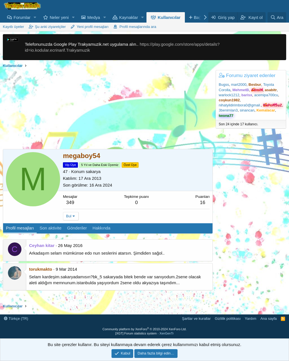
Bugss (224, 84)
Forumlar (22, 17)
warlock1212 (229, 95)
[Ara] (277, 17)
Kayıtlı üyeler (13, 27)
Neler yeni (59, 17)
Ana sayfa (268, 318)
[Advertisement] (106, 109)
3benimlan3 (228, 110)
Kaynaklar (128, 17)
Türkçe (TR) (16, 318)
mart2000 (238, 84)
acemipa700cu (266, 95)
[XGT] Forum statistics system (144, 333)
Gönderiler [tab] (77, 228)
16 (202, 202)
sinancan (247, 110)
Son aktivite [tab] (51, 228)
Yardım (250, 318)
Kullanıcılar (169, 17)
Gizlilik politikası (228, 318)
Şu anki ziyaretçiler (50, 27)
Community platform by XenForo (144, 329)
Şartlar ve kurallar (196, 318)
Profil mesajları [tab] (20, 228)
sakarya (93, 171)
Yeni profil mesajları (93, 27)
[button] (35, 17)
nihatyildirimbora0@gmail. (240, 105)
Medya (93, 17)
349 (70, 202)
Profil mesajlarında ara (137, 27)
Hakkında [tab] (101, 228)
